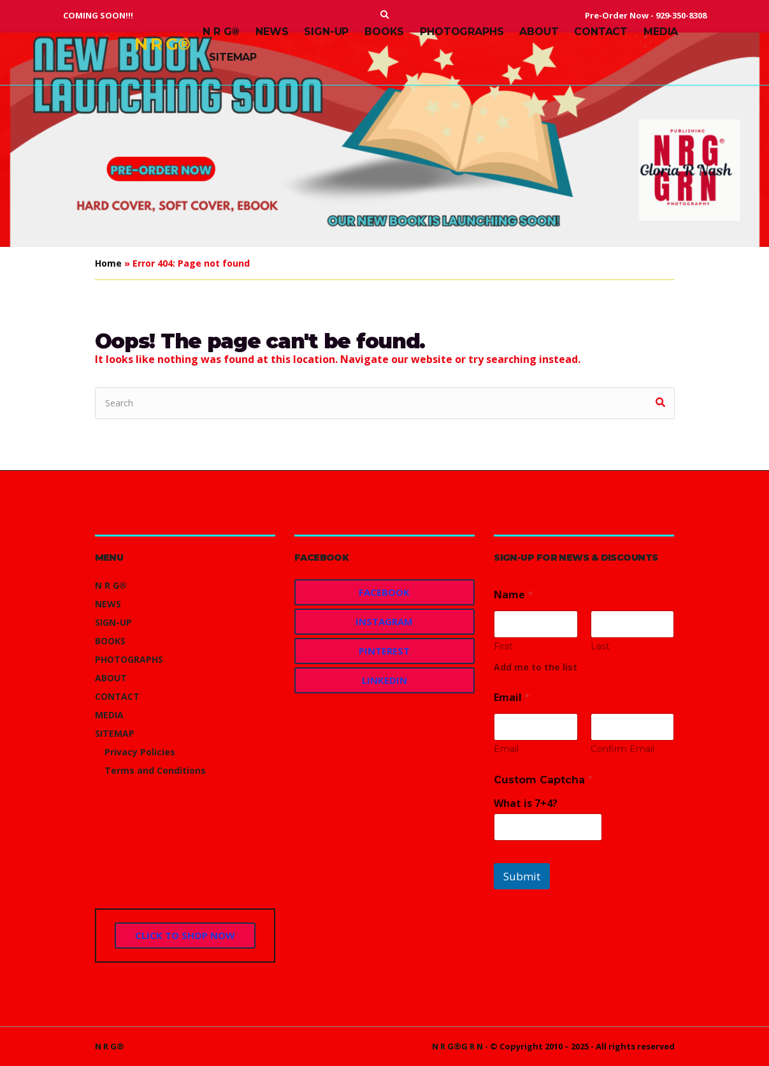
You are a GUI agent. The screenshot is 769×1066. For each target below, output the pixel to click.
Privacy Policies (139, 752)
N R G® (162, 44)
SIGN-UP (326, 32)
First (503, 646)
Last (600, 646)
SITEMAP (233, 57)
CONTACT (601, 32)
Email (506, 749)
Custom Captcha (543, 780)
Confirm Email (622, 749)
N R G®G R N (457, 1046)
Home (108, 263)
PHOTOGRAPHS (461, 32)
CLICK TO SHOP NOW (185, 935)
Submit (521, 876)
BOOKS (384, 32)
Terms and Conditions (155, 770)
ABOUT (538, 32)
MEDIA (660, 32)
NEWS (271, 32)
